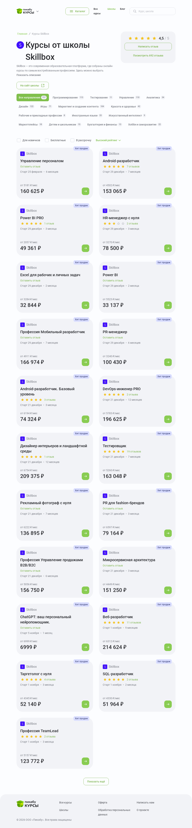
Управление (129, 97)
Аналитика (155, 97)
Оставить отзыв (30, 166)
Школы (111, 9)
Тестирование (101, 97)
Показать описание (28, 75)
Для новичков (31, 140)
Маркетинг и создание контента (81, 106)
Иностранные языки (87, 115)
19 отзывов (134, 451)
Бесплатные (58, 140)
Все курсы (97, 11)
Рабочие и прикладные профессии (42, 115)
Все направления (33, 97)
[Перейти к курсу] (85, 191)
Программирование (68, 97)
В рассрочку (83, 140)
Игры (46, 106)
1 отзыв (49, 223)
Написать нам (145, 802)
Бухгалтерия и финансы (104, 124)
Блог (122, 9)
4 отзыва (50, 679)
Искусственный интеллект (127, 115)
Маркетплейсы (31, 124)
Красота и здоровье (126, 106)
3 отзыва (50, 399)
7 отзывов (133, 166)
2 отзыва (132, 223)
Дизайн (26, 106)
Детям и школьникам (65, 124)
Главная (22, 33)
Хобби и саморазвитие (145, 124)
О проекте (143, 810)
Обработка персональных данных (114, 812)
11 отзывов (134, 622)
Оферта (102, 802)
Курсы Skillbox (40, 33)
